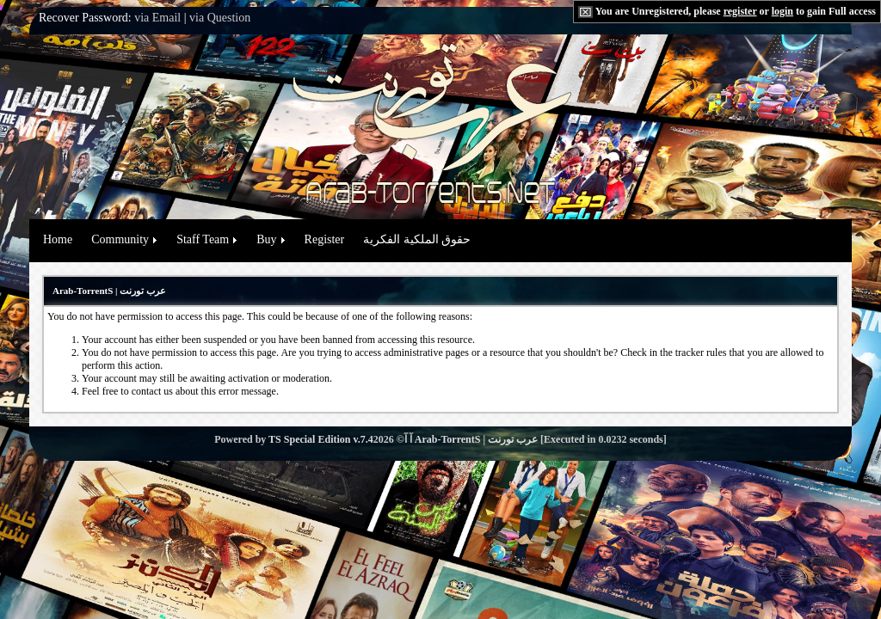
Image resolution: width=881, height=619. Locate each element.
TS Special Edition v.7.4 (320, 439)
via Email (157, 17)
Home (57, 239)
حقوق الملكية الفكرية (417, 239)
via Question (219, 17)
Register (325, 239)
